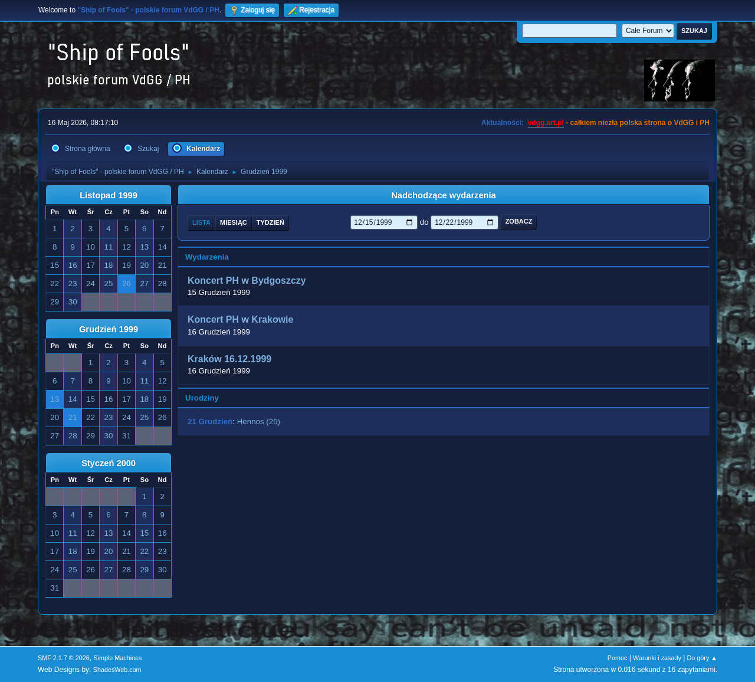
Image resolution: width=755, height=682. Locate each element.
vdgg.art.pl (546, 123)
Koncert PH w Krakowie (240, 320)
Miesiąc (233, 222)
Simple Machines (117, 657)
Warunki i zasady (657, 657)
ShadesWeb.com (117, 669)
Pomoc (618, 657)
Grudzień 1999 (108, 329)
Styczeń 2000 (108, 463)
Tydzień (270, 222)
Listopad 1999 (108, 195)
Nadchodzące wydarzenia (443, 195)
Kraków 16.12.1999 (229, 359)
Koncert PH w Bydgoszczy (247, 281)
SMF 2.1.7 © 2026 (64, 657)
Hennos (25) (258, 421)
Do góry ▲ (702, 657)
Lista (201, 222)
